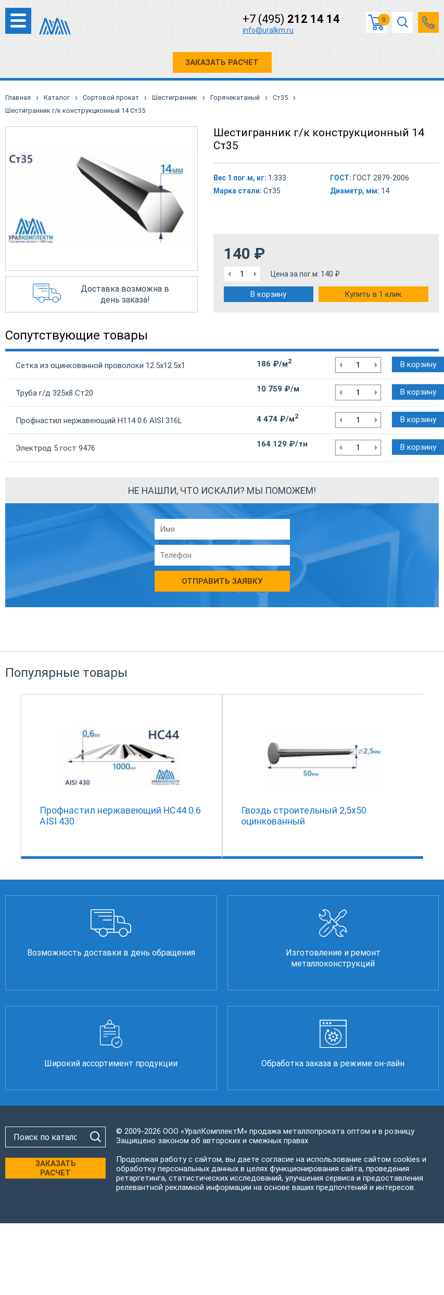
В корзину (268, 294)
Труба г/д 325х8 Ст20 (54, 393)
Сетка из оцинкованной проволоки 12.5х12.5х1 (100, 365)
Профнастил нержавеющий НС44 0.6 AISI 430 (120, 816)
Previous (15, 774)
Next (428, 774)
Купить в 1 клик (373, 294)
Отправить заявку (222, 581)
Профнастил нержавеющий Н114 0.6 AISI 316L (99, 420)
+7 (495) (291, 19)
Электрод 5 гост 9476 (55, 448)
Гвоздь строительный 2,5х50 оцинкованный (303, 816)
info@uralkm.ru (268, 30)
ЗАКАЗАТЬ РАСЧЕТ (222, 62)
